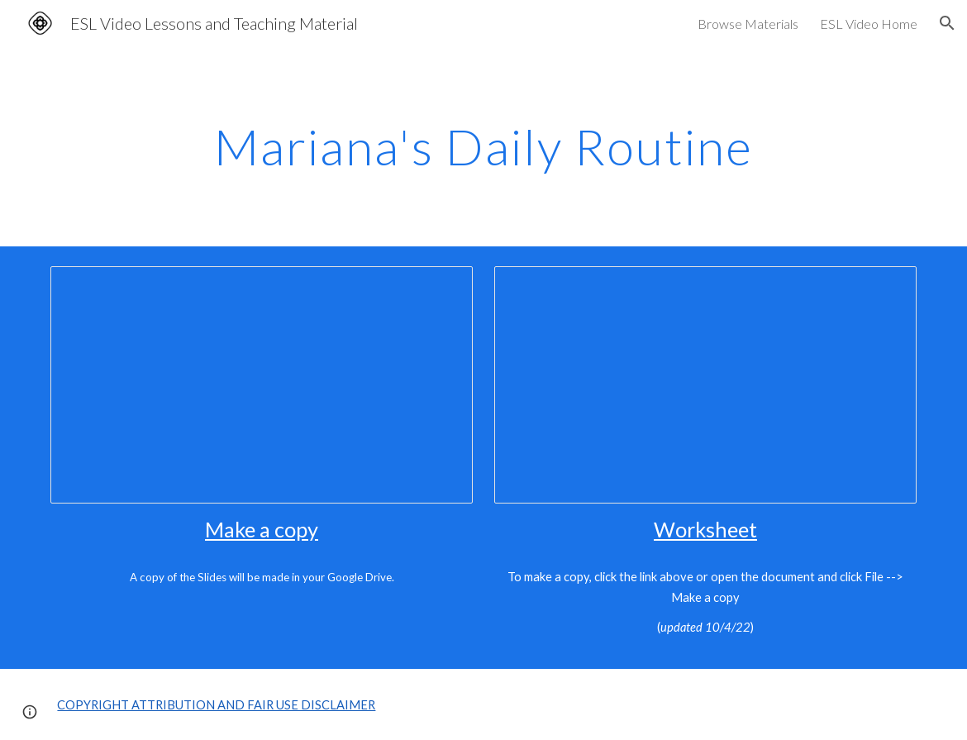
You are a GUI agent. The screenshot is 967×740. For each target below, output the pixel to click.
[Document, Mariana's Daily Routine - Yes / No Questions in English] (705, 385)
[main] (483, 146)
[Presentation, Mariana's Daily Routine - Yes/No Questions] (261, 385)
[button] (947, 23)
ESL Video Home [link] (868, 23)
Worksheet (705, 529)
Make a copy (261, 529)
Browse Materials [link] (748, 23)
